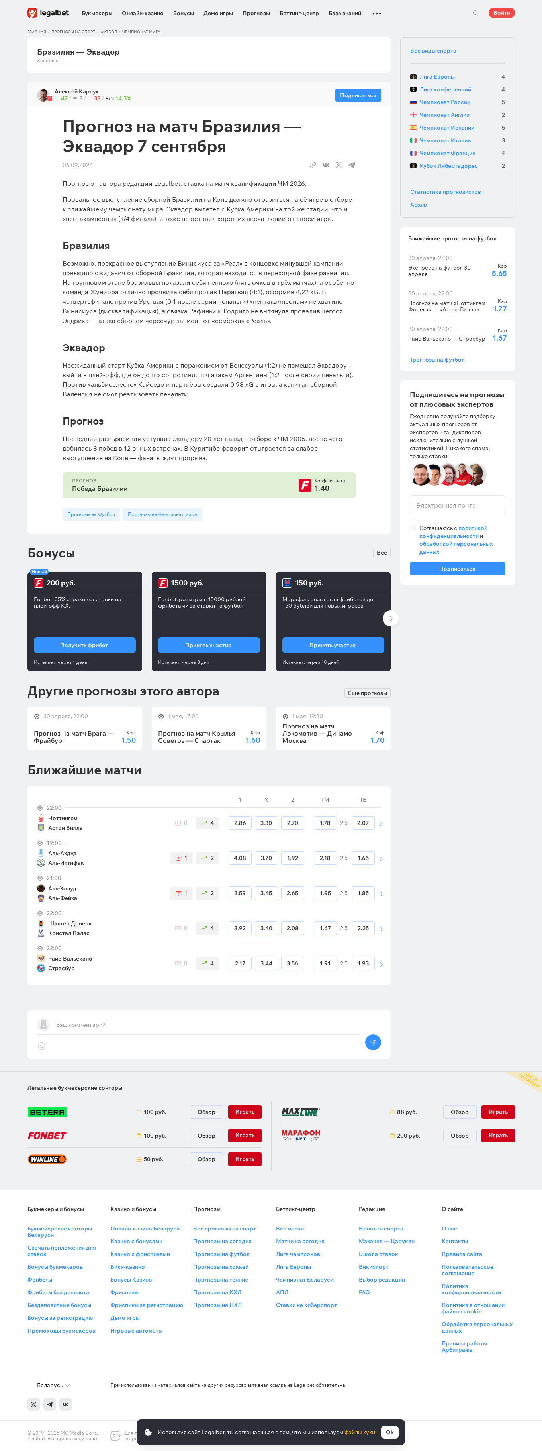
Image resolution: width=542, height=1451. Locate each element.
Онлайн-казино (143, 13)
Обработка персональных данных (477, 1327)
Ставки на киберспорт (306, 1305)
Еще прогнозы (367, 692)
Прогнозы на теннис (220, 1279)
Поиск (476, 13)
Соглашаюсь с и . (456, 539)
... (377, 10)
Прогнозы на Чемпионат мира (162, 514)
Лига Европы (293, 1266)
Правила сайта (462, 1254)
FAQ (364, 1292)
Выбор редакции (382, 1279)
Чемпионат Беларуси (304, 1279)
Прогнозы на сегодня (222, 1241)
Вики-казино (127, 1266)
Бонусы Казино (131, 1279)
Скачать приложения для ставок (61, 1251)
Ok (390, 1432)
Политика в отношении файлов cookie (473, 1308)
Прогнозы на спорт (73, 31)
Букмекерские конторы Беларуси (59, 1231)
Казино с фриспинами (140, 1254)
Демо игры (218, 13)
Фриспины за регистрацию (146, 1305)
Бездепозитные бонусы (59, 1305)
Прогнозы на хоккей (220, 1266)
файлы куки (359, 1432)
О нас (449, 1228)
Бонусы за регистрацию (60, 1317)
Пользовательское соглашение (467, 1270)
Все (382, 552)
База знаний (345, 13)
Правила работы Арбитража (464, 1346)
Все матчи (290, 1228)
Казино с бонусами (136, 1241)
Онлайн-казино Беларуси (145, 1228)
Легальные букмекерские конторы (74, 1087)
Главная (36, 31)
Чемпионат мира (141, 31)
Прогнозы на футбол (436, 359)
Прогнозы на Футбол (91, 514)
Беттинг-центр (299, 13)
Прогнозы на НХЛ (217, 1305)
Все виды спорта (433, 50)
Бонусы (183, 13)
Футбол (108, 31)
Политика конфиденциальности (471, 1289)
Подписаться (457, 570)
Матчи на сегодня (300, 1241)
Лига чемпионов (298, 1254)
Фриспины (124, 1292)
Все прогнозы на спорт (224, 1228)
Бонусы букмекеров (55, 1266)
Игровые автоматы (136, 1330)
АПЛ (282, 1292)
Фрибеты (39, 1279)
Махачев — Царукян (387, 1241)
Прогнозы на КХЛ (217, 1292)
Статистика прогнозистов (445, 192)
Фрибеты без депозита (58, 1292)
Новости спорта (381, 1228)
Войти (501, 12)
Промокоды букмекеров (61, 1330)
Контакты (455, 1241)
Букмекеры (97, 13)
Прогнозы (256, 13)
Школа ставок (378, 1254)
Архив (418, 204)
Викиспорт (374, 1266)
